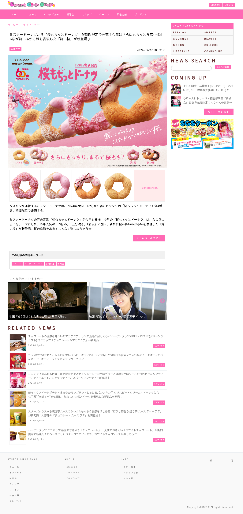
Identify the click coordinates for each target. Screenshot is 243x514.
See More (219, 112)
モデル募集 (129, 466)
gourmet (181, 38)
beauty (210, 38)
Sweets (15, 48)
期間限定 (50, 263)
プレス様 (128, 478)
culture (211, 45)
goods (178, 45)
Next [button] (162, 301)
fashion (180, 32)
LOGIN (229, 4)
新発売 (61, 263)
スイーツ (17, 263)
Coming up (213, 51)
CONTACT (73, 478)
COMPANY (73, 472)
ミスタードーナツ (33, 263)
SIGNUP (216, 4)
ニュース (31, 14)
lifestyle (181, 51)
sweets (210, 32)
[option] (47, 301)
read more (149, 238)
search (223, 67)
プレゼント (141, 14)
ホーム (15, 14)
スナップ (87, 14)
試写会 (70, 14)
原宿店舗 (122, 14)
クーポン (104, 14)
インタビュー (51, 14)
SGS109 (71, 466)
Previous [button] (12, 301)
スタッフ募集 (131, 472)
